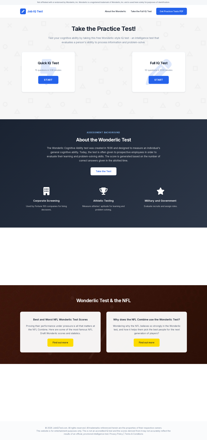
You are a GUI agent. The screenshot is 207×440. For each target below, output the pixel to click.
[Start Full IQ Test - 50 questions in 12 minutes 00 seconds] (158, 72)
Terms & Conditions (134, 434)
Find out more (60, 342)
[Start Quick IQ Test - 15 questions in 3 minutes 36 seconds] (48, 72)
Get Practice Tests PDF (171, 11)
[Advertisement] (103, 72)
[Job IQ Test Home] (31, 11)
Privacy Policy (116, 434)
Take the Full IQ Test (141, 11)
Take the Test (103, 171)
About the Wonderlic (115, 11)
